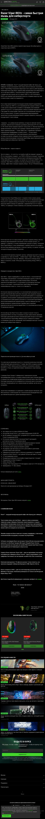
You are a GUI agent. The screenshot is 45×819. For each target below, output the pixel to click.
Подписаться (22, 754)
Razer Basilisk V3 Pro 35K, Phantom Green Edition (10, 642)
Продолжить (6, 815)
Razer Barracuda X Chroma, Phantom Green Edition (32, 642)
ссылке (39, 579)
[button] (22, 649)
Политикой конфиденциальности (24, 760)
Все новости (5, 9)
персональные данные (9, 813)
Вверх (22, 794)
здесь (19, 472)
